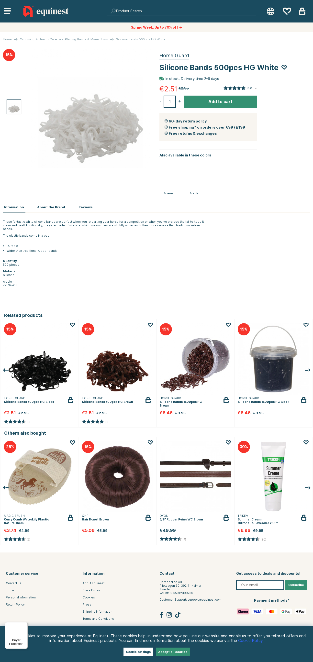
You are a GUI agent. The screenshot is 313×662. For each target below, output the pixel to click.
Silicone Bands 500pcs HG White (141, 39)
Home (7, 39)
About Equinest (93, 582)
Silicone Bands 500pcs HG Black (29, 400)
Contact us (13, 582)
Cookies (89, 596)
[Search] (182, 11)
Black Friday (91, 589)
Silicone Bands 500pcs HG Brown (107, 400)
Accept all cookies (172, 652)
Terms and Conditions (98, 617)
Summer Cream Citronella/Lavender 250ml (258, 520)
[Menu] (25, 625)
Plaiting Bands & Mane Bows (86, 39)
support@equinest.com (205, 598)
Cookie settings (138, 652)
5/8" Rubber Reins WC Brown (181, 518)
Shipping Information (97, 610)
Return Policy (15, 603)
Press (87, 603)
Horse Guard (174, 55)
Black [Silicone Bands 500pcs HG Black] (194, 193)
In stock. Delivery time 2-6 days (192, 79)
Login (10, 589)
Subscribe (296, 584)
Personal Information (21, 596)
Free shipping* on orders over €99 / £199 (207, 127)
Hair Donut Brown (95, 518)
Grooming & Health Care (38, 39)
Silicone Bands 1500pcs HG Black (263, 400)
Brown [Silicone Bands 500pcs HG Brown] (168, 193)
